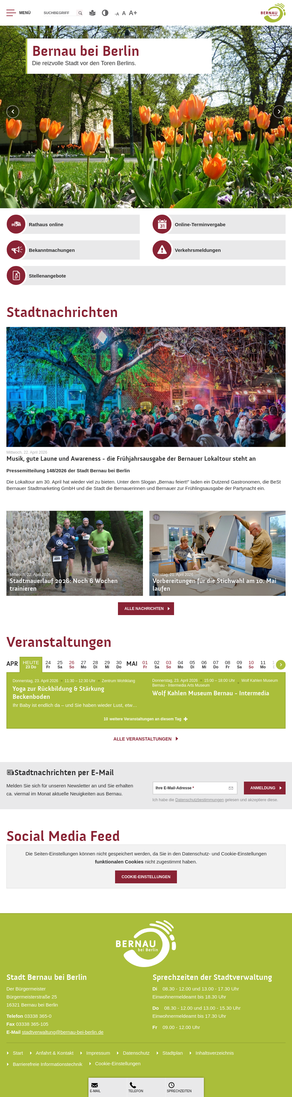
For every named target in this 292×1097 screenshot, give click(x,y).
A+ (133, 12)
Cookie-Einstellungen (146, 882)
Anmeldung (266, 793)
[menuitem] (78, 224)
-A (117, 14)
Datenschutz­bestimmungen (199, 805)
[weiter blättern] (281, 665)
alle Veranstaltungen (146, 744)
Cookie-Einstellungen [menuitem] (118, 1063)
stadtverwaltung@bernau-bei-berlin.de (63, 1032)
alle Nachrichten (147, 608)
